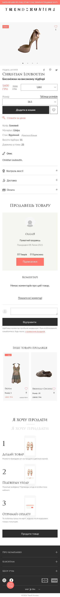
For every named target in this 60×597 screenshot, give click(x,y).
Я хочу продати (30, 420)
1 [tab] (22, 63)
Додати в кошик (26, 110)
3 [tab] (32, 63)
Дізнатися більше (29, 135)
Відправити (29, 321)
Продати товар (30, 533)
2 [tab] (27, 63)
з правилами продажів (35, 331)
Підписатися (30, 261)
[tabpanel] (30, 42)
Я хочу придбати (30, 429)
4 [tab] (37, 63)
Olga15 (30, 234)
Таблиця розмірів (49, 96)
